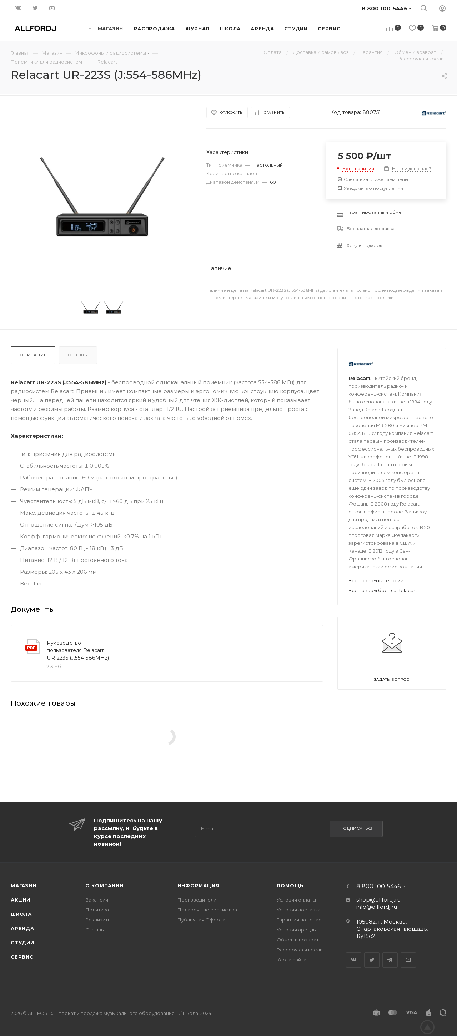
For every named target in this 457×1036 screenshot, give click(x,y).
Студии (22, 942)
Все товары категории (375, 580)
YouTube (408, 960)
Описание (33, 354)
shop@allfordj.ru (378, 899)
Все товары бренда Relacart (382, 590)
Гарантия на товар (299, 920)
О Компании (104, 885)
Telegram (390, 960)
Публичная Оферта (201, 920)
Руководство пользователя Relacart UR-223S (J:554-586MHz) (78, 650)
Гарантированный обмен (376, 212)
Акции (20, 900)
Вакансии (96, 900)
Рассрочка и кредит (301, 950)
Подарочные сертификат (208, 910)
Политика (97, 910)
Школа (21, 914)
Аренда (22, 928)
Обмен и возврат (298, 940)
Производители (196, 900)
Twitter (372, 960)
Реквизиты (98, 920)
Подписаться (357, 828)
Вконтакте (353, 960)
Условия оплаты (296, 900)
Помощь (290, 885)
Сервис (22, 957)
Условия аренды (297, 930)
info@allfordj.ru (376, 906)
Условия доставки (299, 910)
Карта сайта (291, 960)
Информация (198, 885)
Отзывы (78, 354)
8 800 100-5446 (378, 886)
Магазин (23, 885)
